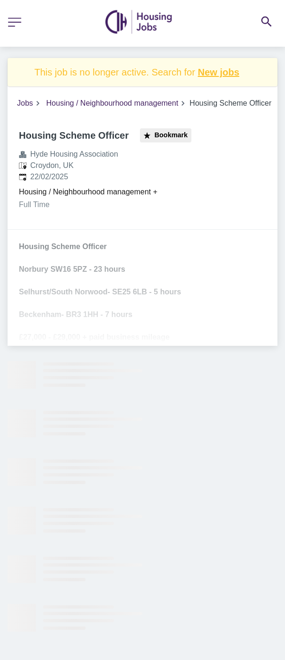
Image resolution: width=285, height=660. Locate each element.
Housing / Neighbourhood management (112, 103)
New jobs (218, 72)
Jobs (25, 103)
